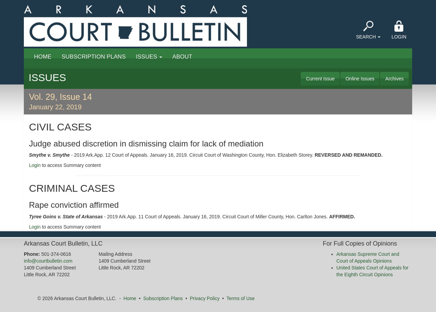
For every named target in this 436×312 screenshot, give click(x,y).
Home (42, 56)
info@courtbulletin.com (48, 261)
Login (398, 30)
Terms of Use (240, 298)
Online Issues (359, 78)
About (182, 56)
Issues (149, 56)
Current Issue (320, 78)
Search (368, 30)
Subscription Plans (94, 56)
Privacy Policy (204, 298)
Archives (394, 78)
